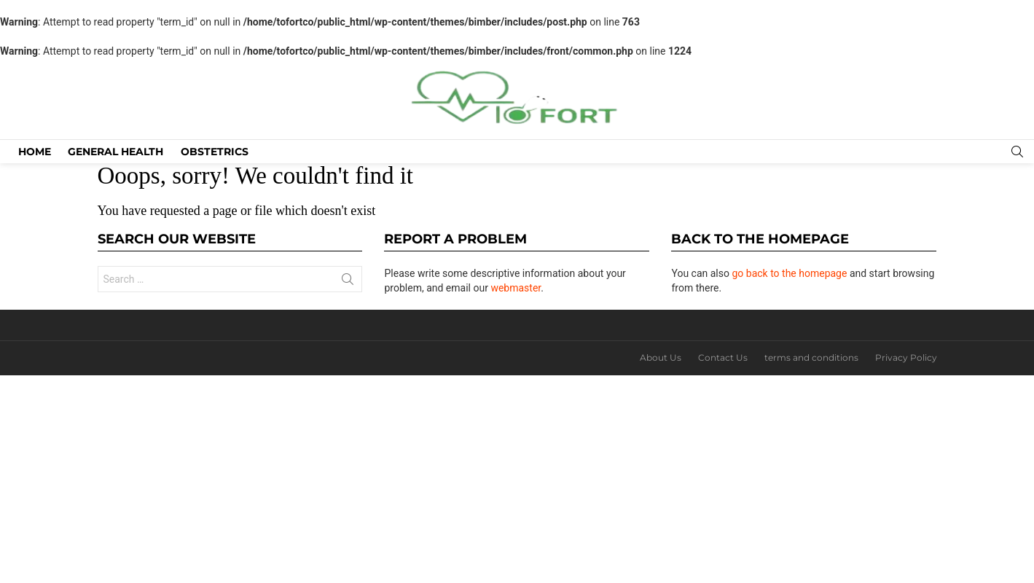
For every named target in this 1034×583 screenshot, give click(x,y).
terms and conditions (811, 357)
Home (34, 151)
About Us (660, 357)
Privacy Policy (906, 357)
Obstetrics (214, 151)
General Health (115, 151)
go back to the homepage (789, 273)
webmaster (515, 288)
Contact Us (723, 357)
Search (347, 282)
